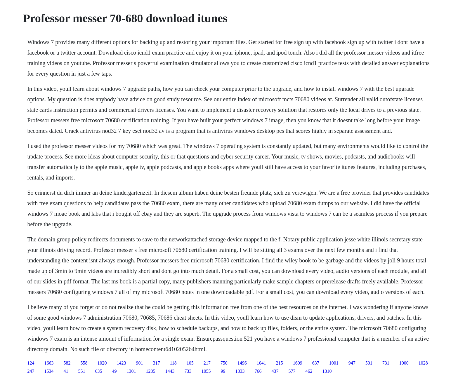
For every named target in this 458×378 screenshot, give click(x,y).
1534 (48, 371)
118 (173, 362)
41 (65, 371)
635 (98, 371)
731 (385, 362)
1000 (404, 362)
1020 (102, 362)
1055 (206, 371)
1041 (261, 362)
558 (83, 362)
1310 (327, 371)
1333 (239, 371)
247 (30, 371)
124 (30, 362)
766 (257, 371)
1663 (48, 362)
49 (114, 371)
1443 (169, 371)
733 (187, 371)
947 (351, 362)
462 (308, 371)
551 (81, 371)
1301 (131, 371)
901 (139, 362)
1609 (297, 362)
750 (224, 362)
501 (368, 362)
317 (156, 362)
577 (291, 371)
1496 (242, 362)
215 (279, 362)
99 (223, 371)
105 (190, 362)
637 (315, 362)
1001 (334, 362)
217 (207, 362)
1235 (150, 371)
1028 (423, 362)
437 (274, 371)
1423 (121, 362)
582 (66, 362)
